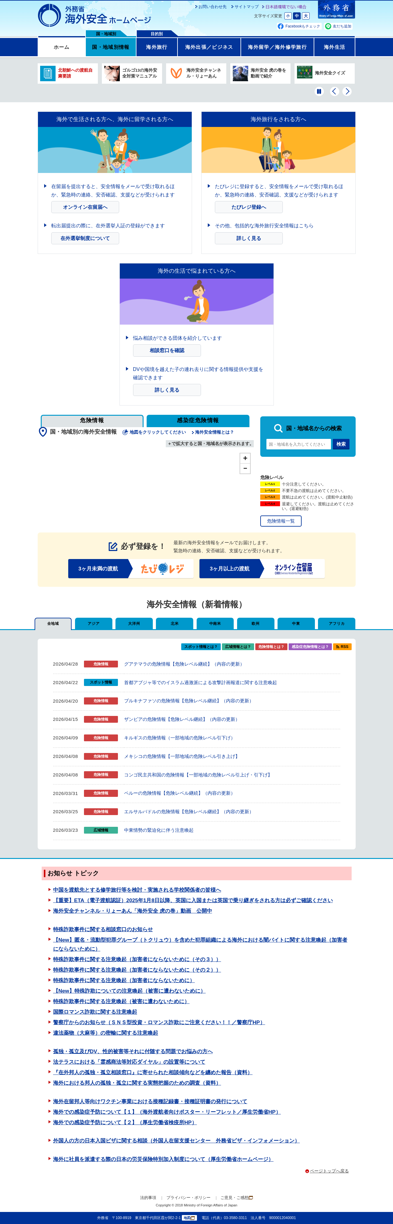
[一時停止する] (319, 91)
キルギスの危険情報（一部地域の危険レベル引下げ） (179, 737)
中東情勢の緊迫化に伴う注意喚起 (159, 830)
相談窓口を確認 (167, 350)
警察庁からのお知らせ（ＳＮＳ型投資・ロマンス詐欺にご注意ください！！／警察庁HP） (159, 1022)
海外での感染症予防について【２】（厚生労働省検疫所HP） (125, 1122)
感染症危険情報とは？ (310, 647)
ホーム (61, 47)
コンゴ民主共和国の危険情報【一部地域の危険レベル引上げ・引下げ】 (198, 774)
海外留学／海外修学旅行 (277, 47)
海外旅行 (156, 47)
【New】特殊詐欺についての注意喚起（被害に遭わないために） (129, 991)
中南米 (215, 623)
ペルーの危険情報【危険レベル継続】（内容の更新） (179, 793)
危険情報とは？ (271, 647)
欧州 (256, 623)
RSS (345, 647)
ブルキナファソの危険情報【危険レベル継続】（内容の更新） (189, 700)
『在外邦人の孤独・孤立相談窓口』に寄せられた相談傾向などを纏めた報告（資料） (153, 1072)
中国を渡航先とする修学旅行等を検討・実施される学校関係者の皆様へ (137, 890)
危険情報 (92, 420)
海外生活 (334, 47)
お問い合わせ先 (213, 6)
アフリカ (337, 623)
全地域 (53, 623)
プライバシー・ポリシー (188, 1197)
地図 (189, 1218)
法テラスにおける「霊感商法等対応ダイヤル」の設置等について (129, 1062)
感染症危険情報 (198, 420)
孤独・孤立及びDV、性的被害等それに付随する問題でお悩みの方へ (133, 1051)
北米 (175, 623)
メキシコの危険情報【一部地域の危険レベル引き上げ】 (182, 756)
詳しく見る (248, 238)
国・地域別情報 (111, 47)
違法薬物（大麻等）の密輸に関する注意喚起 (105, 1033)
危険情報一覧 (281, 521)
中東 (296, 623)
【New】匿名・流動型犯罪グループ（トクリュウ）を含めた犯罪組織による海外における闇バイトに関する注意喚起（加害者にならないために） (200, 944)
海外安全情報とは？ (214, 432)
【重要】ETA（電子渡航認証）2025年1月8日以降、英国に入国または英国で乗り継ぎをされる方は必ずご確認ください (193, 900)
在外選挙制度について (85, 238)
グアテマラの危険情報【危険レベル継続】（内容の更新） (184, 664)
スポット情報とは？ (201, 647)
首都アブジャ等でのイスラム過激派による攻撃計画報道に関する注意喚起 (200, 682)
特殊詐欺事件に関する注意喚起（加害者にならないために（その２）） (137, 970)
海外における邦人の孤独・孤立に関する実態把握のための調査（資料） (137, 1083)
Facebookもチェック (303, 26)
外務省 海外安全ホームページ (95, 15)
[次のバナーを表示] (347, 91)
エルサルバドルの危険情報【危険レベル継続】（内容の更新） (189, 811)
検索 (341, 444)
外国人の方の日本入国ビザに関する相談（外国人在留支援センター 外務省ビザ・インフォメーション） (176, 1141)
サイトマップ (247, 6)
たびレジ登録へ (249, 207)
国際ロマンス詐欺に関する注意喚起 (95, 1012)
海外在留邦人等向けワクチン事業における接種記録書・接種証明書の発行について (150, 1101)
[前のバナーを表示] (334, 91)
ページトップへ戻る (329, 1170)
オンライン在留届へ (85, 207)
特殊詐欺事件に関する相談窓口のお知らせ (103, 929)
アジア (93, 623)
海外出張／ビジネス (209, 47)
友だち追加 (342, 26)
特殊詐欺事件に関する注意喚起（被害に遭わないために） (121, 1001)
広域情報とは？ (238, 647)
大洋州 (134, 623)
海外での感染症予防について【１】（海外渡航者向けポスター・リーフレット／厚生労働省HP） (167, 1112)
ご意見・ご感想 (236, 1197)
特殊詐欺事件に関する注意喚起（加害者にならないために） (124, 980)
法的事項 (148, 1197)
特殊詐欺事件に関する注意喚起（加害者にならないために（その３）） (137, 959)
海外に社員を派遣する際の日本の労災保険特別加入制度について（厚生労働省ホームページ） (163, 1159)
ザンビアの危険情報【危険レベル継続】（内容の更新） (182, 719)
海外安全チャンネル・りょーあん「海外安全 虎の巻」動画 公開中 (132, 911)
